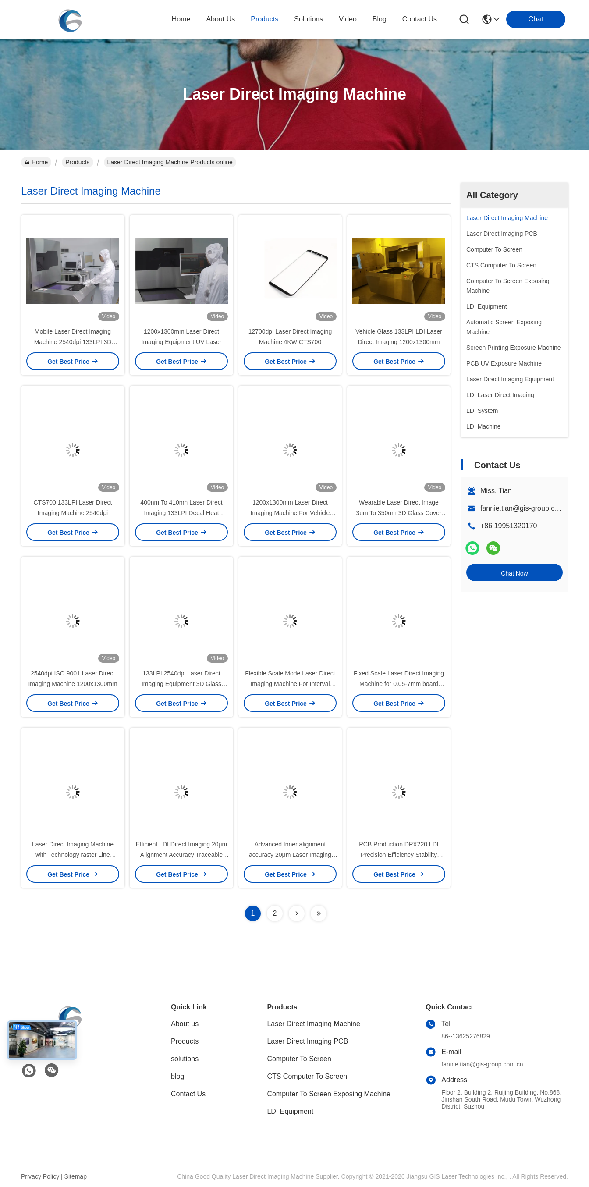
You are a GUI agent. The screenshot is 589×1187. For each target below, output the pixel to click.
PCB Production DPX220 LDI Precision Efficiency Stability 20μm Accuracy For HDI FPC (398, 855)
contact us (419, 19)
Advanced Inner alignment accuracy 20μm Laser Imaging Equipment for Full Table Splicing (290, 855)
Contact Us (188, 1094)
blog (380, 19)
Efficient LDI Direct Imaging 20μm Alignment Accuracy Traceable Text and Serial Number (181, 855)
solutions (308, 19)
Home (181, 19)
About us (185, 1023)
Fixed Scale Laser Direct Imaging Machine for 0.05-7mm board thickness (399, 684)
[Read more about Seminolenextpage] (297, 913)
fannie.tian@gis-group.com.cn (527, 508)
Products (77, 162)
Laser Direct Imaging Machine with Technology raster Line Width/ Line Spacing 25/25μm (73, 855)
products (264, 19)
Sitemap (75, 1176)
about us (220, 19)
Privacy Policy (40, 1176)
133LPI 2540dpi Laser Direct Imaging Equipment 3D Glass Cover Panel (181, 684)
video (348, 19)
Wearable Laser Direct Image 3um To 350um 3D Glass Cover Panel (398, 513)
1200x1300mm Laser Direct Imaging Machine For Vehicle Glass (290, 513)
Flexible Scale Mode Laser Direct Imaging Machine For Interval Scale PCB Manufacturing (290, 684)
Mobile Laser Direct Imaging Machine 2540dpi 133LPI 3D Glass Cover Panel (73, 342)
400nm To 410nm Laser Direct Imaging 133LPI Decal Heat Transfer (181, 513)
